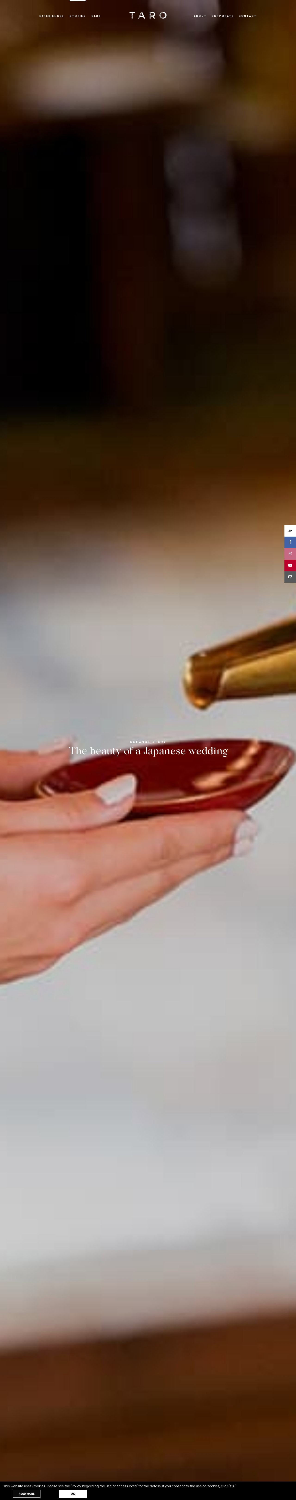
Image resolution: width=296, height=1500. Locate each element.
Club (96, 16)
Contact (247, 16)
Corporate (222, 16)
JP (290, 531)
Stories (78, 16)
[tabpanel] (148, 750)
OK (73, 1494)
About (200, 16)
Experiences (51, 16)
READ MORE (26, 1494)
